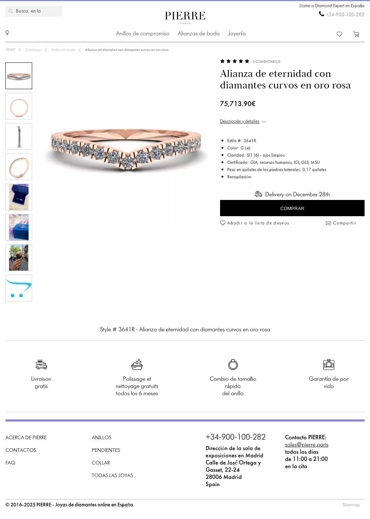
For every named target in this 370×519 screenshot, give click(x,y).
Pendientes (106, 450)
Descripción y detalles (239, 121)
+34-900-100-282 (345, 15)
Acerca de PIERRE (26, 438)
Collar (101, 463)
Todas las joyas (112, 476)
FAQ (10, 463)
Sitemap (351, 505)
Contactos (20, 450)
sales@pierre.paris (306, 445)
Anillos (101, 438)
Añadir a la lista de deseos (258, 223)
